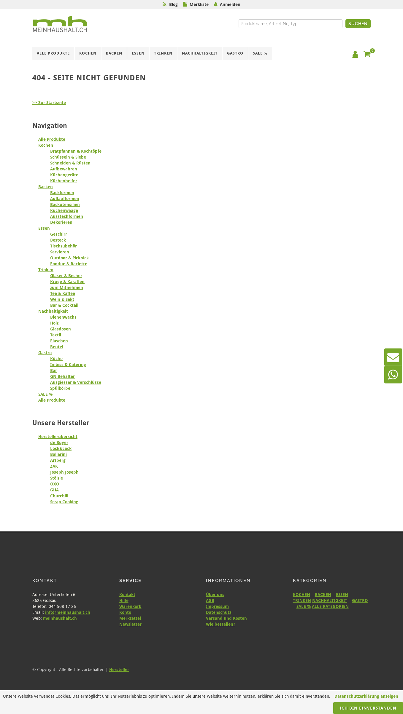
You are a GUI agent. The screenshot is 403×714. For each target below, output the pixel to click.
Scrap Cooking (64, 501)
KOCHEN (301, 594)
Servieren (59, 252)
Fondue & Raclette (68, 263)
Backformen (62, 192)
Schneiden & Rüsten (70, 163)
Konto (125, 612)
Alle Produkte (51, 139)
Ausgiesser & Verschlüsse (75, 382)
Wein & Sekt (62, 299)
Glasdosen (60, 329)
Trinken (45, 269)
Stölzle (56, 478)
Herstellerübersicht (57, 436)
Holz (54, 323)
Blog (173, 4)
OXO (54, 484)
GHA (54, 490)
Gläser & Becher (66, 275)
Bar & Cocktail (64, 305)
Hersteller (119, 669)
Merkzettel (130, 618)
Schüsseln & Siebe (68, 157)
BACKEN (323, 594)
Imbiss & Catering (68, 364)
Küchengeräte (64, 174)
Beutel (56, 346)
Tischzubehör (63, 246)
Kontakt (127, 594)
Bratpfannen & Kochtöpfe (75, 151)
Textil (55, 335)
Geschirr (58, 234)
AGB (210, 600)
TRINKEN (302, 600)
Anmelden (230, 4)
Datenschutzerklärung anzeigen (366, 696)
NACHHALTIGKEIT (329, 600)
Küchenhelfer (63, 180)
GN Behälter (62, 376)
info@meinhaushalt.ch (67, 612)
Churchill (59, 495)
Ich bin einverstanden (368, 708)
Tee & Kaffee (62, 293)
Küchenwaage (64, 210)
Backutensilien (65, 204)
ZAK (54, 466)
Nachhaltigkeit (53, 311)
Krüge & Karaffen (67, 281)
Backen (45, 186)
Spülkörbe (60, 388)
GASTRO (360, 600)
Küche (56, 358)
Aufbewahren (63, 169)
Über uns (215, 594)
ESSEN (342, 594)
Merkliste (199, 4)
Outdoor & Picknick (69, 257)
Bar (53, 370)
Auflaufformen (64, 198)
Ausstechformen (66, 216)
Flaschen (59, 340)
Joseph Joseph (64, 472)
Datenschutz (218, 612)
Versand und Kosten (226, 618)
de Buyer (59, 442)
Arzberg (58, 460)
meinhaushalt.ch (60, 618)
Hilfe (123, 600)
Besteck (58, 240)
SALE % (45, 394)
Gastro (45, 352)
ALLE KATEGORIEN (330, 606)
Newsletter (130, 624)
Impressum (217, 606)
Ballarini (58, 454)
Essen (44, 228)
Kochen (45, 145)
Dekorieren (61, 222)
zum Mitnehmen (66, 287)
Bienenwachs (63, 317)
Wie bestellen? (220, 624)
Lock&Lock (61, 448)
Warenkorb (130, 606)
